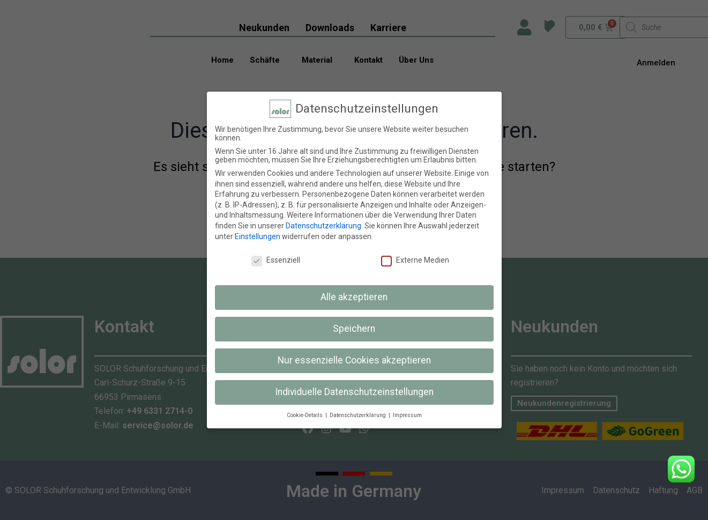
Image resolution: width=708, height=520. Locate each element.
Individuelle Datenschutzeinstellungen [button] (354, 392)
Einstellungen (257, 236)
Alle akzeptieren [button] (354, 297)
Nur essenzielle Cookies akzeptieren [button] (354, 360)
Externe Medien (415, 260)
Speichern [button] (354, 328)
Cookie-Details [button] (305, 415)
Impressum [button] (407, 415)
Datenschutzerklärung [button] (358, 415)
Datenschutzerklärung (323, 225)
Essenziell (275, 260)
